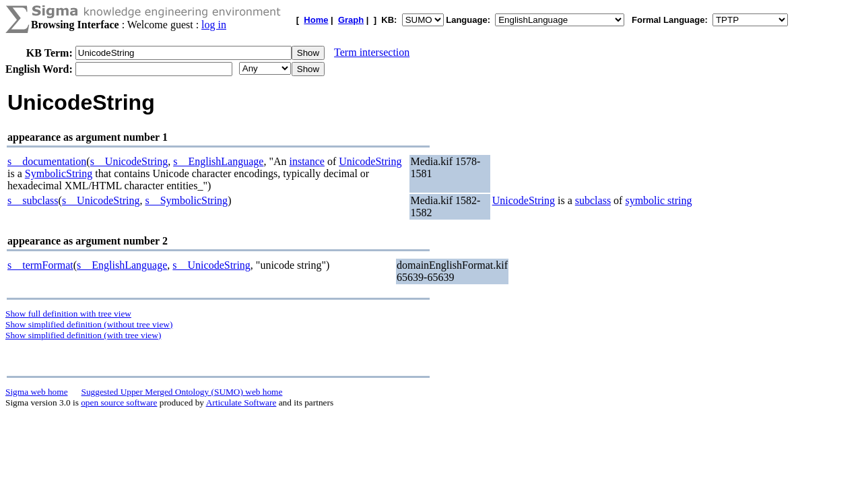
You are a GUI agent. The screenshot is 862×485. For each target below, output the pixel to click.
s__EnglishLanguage (218, 161)
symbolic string (658, 200)
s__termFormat (40, 265)
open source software (119, 402)
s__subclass (33, 200)
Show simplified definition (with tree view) (83, 335)
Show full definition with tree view (68, 314)
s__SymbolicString (186, 200)
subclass (593, 200)
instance (306, 161)
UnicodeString (370, 161)
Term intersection (371, 52)
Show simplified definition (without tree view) (88, 324)
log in (213, 24)
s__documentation (46, 161)
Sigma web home (36, 392)
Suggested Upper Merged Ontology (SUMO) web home (182, 392)
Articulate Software (241, 402)
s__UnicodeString (129, 161)
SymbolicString (58, 173)
